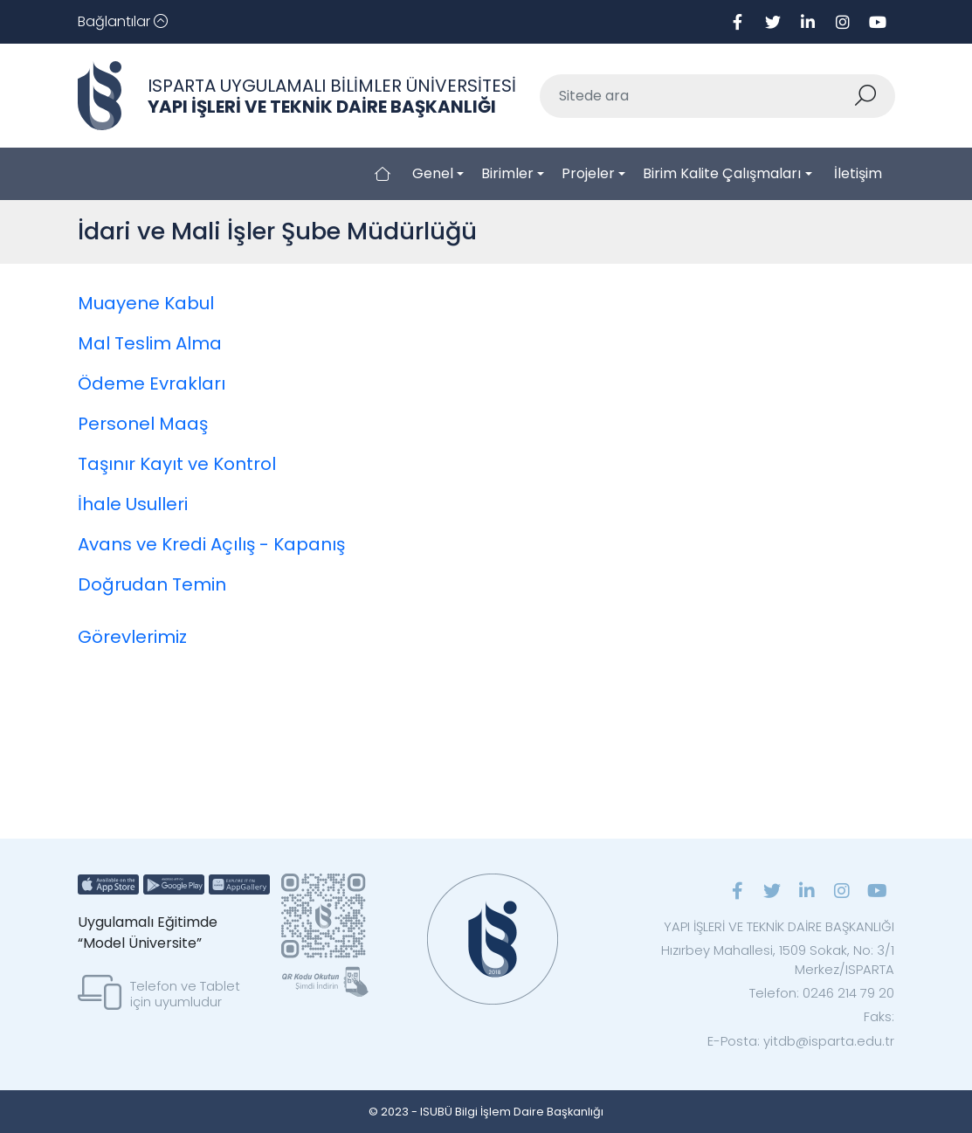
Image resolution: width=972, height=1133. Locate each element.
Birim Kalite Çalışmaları (722, 173)
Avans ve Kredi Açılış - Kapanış (211, 544)
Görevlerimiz (132, 637)
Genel (432, 173)
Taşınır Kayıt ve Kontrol (177, 464)
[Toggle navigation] (123, 21)
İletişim (858, 173)
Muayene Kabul (146, 303)
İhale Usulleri (133, 504)
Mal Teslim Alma (150, 343)
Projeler (588, 173)
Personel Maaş (143, 423)
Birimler (507, 173)
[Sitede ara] (696, 96)
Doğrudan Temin (152, 584)
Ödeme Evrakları (151, 383)
